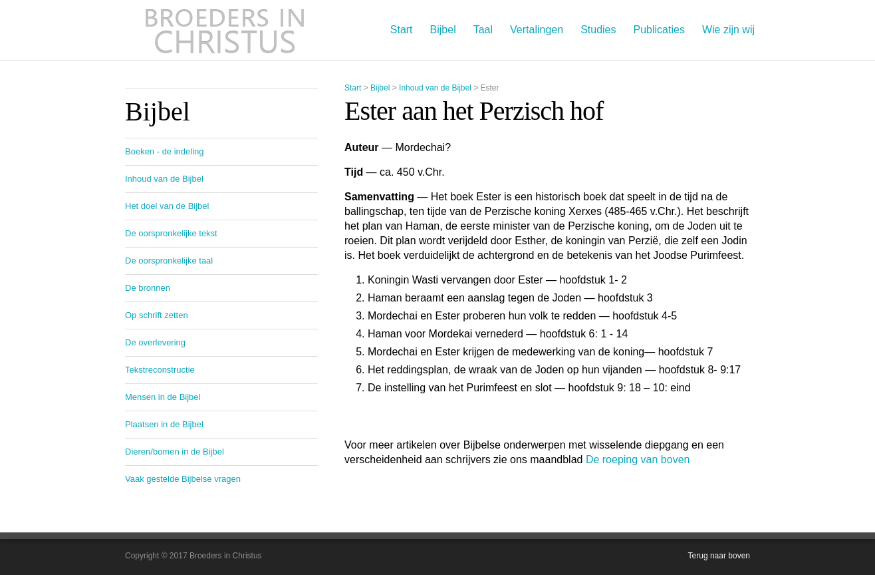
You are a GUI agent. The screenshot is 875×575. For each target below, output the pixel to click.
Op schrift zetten (156, 315)
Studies (598, 29)
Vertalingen (536, 29)
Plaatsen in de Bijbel (164, 424)
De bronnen (147, 288)
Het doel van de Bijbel (167, 206)
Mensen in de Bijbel (162, 397)
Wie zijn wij (728, 29)
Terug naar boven (719, 555)
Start (401, 29)
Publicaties (659, 29)
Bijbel (443, 29)
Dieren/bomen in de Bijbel (174, 452)
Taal (483, 29)
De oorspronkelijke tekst (171, 233)
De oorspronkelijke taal (169, 261)
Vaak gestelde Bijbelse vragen (183, 479)
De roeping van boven (638, 459)
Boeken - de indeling (164, 151)
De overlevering (155, 342)
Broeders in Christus (224, 30)
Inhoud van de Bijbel (435, 88)
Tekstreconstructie (160, 370)
